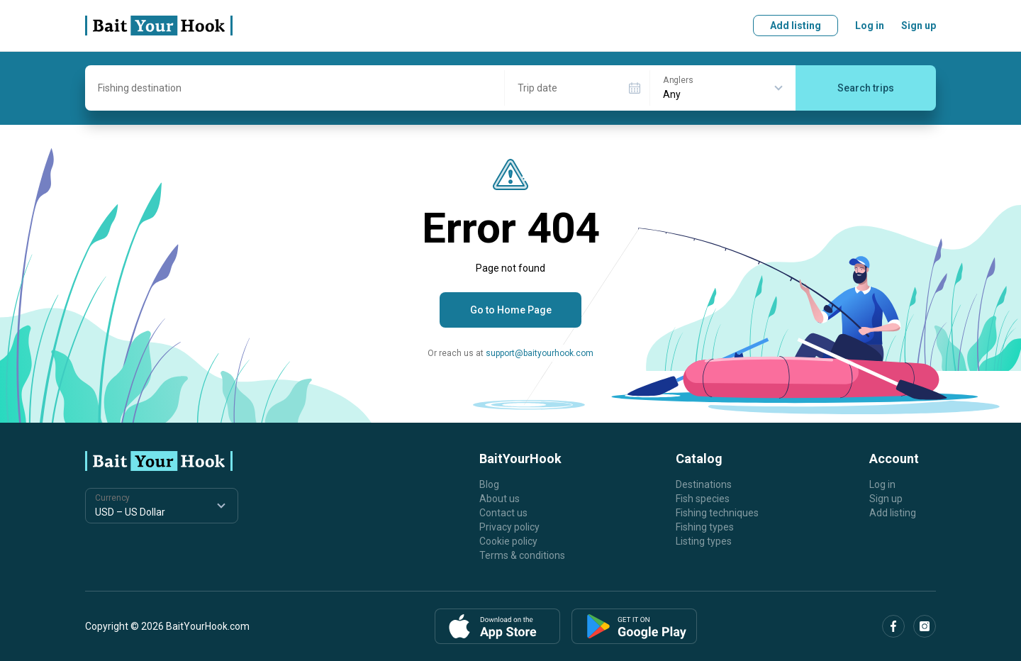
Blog (489, 484)
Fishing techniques (717, 512)
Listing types (704, 541)
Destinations (704, 484)
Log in (869, 25)
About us (499, 498)
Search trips (865, 88)
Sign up (918, 25)
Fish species (703, 498)
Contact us (503, 512)
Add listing (795, 25)
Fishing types (705, 527)
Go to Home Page (511, 310)
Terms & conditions (522, 555)
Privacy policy (509, 527)
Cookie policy (508, 541)
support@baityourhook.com (539, 353)
